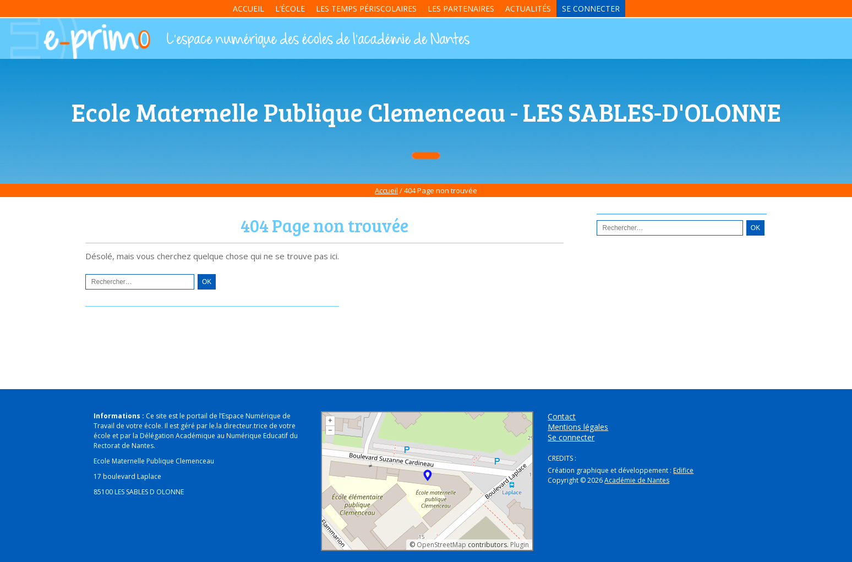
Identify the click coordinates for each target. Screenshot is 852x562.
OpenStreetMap (441, 544)
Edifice (683, 470)
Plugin (519, 544)
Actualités (528, 8)
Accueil (248, 8)
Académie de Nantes (636, 480)
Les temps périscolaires (366, 8)
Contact (562, 416)
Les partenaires (461, 8)
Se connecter (591, 8)
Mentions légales (578, 427)
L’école (290, 8)
